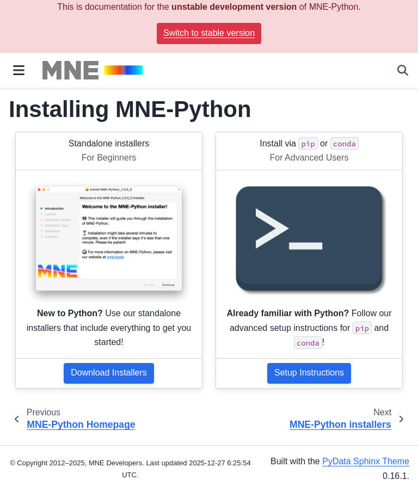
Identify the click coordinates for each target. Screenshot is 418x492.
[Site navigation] (19, 70)
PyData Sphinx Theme (365, 461)
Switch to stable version (209, 33)
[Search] (402, 70)
